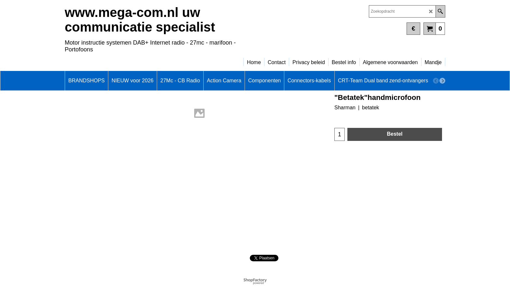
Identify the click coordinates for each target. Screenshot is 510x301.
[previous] (436, 81)
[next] (442, 81)
